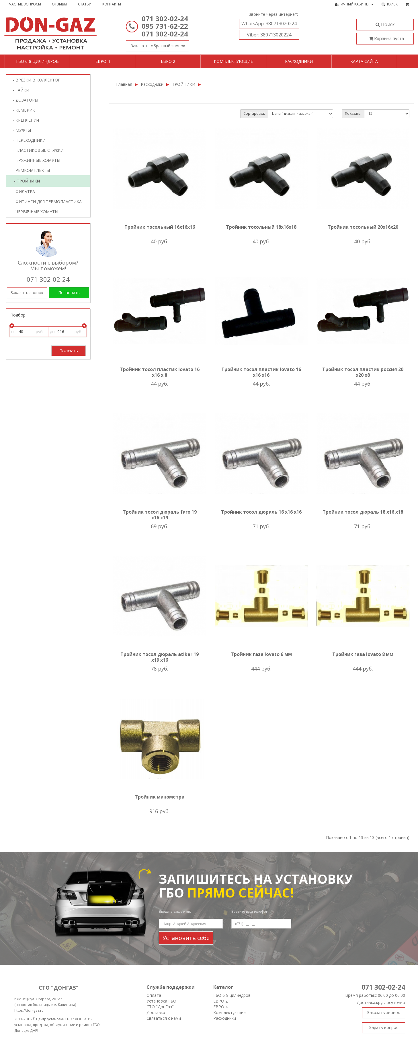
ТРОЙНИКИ (183, 84)
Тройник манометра (159, 797)
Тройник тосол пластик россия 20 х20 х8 (362, 372)
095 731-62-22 (165, 26)
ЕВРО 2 (220, 1001)
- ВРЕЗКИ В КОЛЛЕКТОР (34, 80)
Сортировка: (254, 113)
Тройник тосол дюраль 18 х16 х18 (363, 512)
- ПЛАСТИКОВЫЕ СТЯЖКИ (36, 150)
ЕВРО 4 (220, 1006)
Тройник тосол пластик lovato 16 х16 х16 (261, 372)
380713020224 (269, 23)
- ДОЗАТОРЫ (23, 100)
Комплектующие (233, 61)
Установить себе (186, 938)
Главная (124, 84)
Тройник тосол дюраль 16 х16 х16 (261, 512)
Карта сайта (364, 61)
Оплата (154, 995)
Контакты (111, 4)
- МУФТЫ (20, 130)
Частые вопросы (25, 4)
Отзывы (59, 4)
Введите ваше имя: (175, 911)
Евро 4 (102, 61)
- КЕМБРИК (22, 110)
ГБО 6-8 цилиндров (37, 61)
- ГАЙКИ (19, 90)
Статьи (84, 4)
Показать (68, 350)
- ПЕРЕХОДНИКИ (27, 140)
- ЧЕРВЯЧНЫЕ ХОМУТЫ (33, 211)
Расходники (299, 61)
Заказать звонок (155, 44)
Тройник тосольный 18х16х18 (261, 227)
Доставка (156, 1012)
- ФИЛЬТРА (22, 191)
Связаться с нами (164, 1018)
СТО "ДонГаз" (160, 1006)
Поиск (385, 24)
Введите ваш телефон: (250, 911)
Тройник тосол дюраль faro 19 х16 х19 (160, 515)
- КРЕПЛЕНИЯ (24, 120)
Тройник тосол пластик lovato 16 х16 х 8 (160, 372)
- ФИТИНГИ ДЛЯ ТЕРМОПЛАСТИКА (45, 201)
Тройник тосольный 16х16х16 (159, 227)
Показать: (353, 113)
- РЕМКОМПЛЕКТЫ (29, 170)
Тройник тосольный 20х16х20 (363, 227)
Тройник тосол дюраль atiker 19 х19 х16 (159, 657)
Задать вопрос (383, 1027)
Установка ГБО (161, 1001)
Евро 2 (168, 61)
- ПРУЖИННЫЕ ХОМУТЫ (34, 160)
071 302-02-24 (165, 18)
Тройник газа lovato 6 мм (261, 654)
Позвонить (69, 292)
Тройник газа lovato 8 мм (362, 654)
